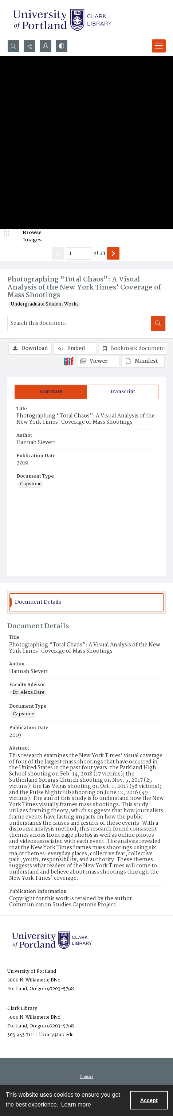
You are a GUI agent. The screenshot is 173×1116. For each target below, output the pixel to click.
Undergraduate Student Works (45, 304)
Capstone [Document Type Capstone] (31, 484)
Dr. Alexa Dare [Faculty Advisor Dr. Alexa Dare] (28, 692)
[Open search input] (13, 46)
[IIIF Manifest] (143, 361)
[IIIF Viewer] (97, 361)
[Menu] (159, 46)
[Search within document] (158, 323)
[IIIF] (68, 361)
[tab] (51, 392)
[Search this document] (79, 323)
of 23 (99, 253)
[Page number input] (78, 253)
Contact (86, 1076)
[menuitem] (86, 1076)
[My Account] (45, 46)
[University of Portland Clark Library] (62, 20)
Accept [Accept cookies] (149, 1100)
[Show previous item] (58, 253)
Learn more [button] (76, 1104)
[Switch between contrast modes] (61, 46)
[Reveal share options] (29, 46)
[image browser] (27, 236)
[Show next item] (113, 253)
